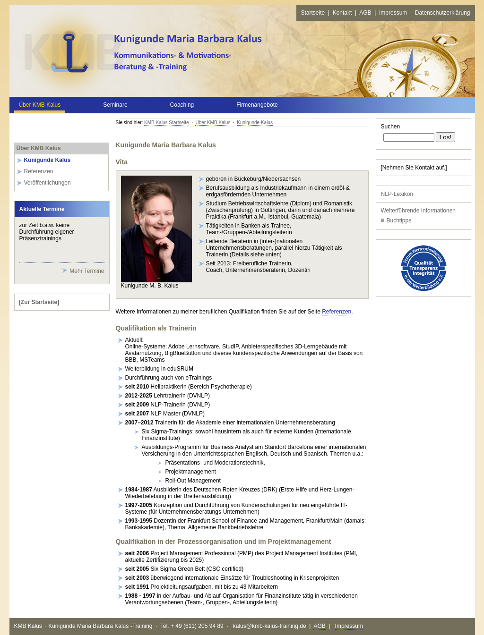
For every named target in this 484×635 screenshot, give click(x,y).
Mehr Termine (86, 271)
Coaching (182, 105)
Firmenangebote (256, 105)
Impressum (393, 12)
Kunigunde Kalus (255, 122)
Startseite (313, 12)
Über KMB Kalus (40, 105)
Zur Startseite (39, 302)
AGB (365, 12)
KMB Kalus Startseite (166, 122)
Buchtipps (399, 220)
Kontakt (342, 12)
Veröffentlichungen (47, 182)
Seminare (115, 105)
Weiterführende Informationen (418, 210)
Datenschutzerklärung (442, 12)
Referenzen (38, 171)
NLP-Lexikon (397, 194)
